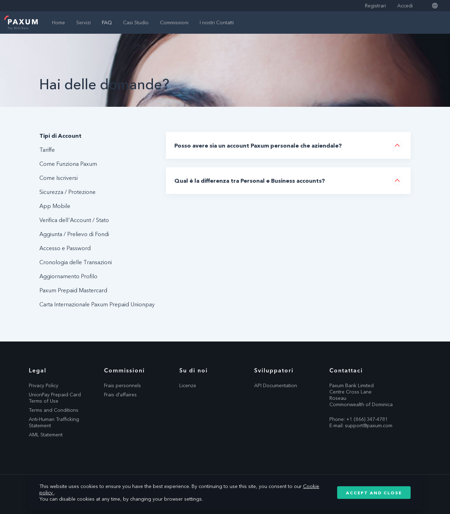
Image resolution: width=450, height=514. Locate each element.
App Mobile (54, 205)
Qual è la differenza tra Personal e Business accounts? (249, 180)
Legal (37, 370)
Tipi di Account (60, 135)
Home (58, 22)
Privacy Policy (43, 385)
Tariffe (47, 149)
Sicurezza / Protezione (67, 191)
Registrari (375, 5)
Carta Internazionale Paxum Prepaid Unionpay (97, 304)
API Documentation (275, 385)
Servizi (83, 22)
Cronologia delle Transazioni (75, 262)
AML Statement (46, 434)
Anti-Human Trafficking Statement (54, 422)
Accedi (405, 5)
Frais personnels (122, 385)
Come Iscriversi (58, 177)
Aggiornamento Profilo (68, 276)
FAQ (107, 22)
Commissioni (174, 22)
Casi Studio (136, 22)
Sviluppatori (274, 370)
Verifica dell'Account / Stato (74, 219)
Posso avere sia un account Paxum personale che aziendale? (258, 145)
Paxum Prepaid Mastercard (73, 290)
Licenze (187, 385)
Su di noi (193, 370)
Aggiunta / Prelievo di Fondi (74, 234)
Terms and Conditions (53, 410)
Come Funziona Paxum (68, 163)
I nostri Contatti (217, 22)
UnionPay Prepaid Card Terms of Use (55, 397)
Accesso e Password (65, 248)
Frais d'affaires (120, 394)
